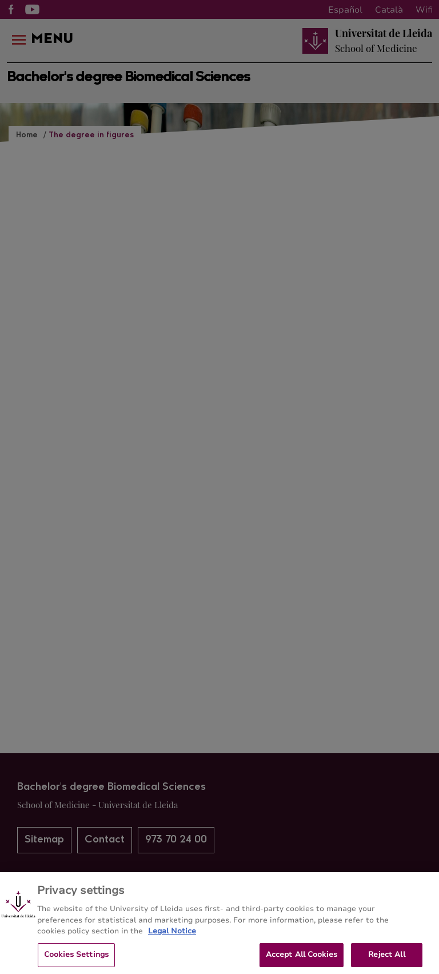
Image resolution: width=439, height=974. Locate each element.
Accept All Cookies (301, 958)
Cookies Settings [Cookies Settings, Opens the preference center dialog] (76, 958)
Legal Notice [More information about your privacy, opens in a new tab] (172, 934)
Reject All (386, 958)
